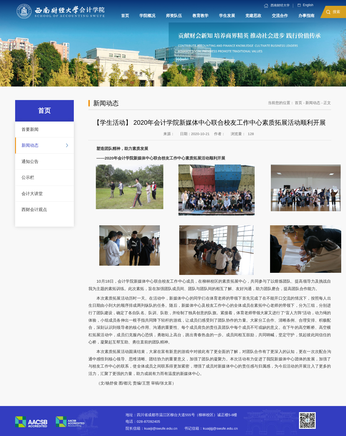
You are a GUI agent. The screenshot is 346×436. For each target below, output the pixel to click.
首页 (298, 103)
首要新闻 (30, 129)
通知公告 (30, 161)
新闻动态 (30, 145)
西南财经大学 (277, 6)
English (305, 5)
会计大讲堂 (32, 193)
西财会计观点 (34, 209)
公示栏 (28, 177)
